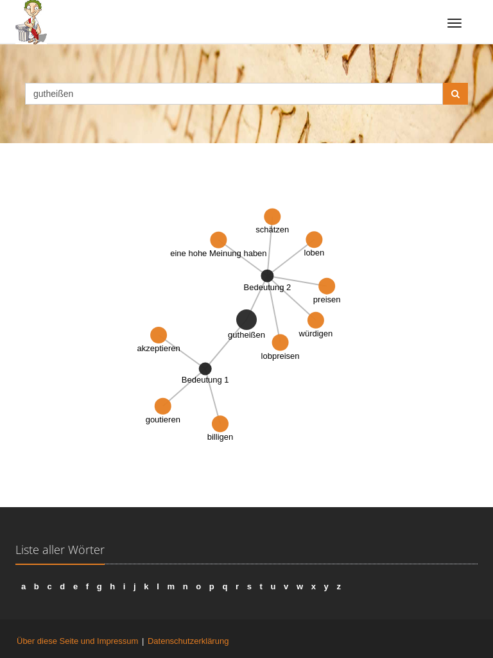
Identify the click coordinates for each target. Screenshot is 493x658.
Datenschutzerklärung (188, 641)
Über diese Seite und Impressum (77, 641)
